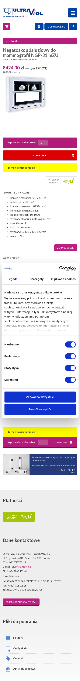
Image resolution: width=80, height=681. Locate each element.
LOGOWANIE (39, 26)
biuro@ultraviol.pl (22, 566)
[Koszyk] (6, 26)
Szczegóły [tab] (36, 279)
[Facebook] (73, 26)
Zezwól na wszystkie (40, 397)
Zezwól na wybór (40, 409)
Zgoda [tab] (13, 279)
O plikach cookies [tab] (63, 279)
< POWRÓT (13, 40)
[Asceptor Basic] (40, 464)
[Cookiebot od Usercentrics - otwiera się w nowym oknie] (59, 268)
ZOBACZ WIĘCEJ (65, 248)
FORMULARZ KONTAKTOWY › (21, 602)
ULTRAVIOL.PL (56, 26)
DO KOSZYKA (53, 155)
